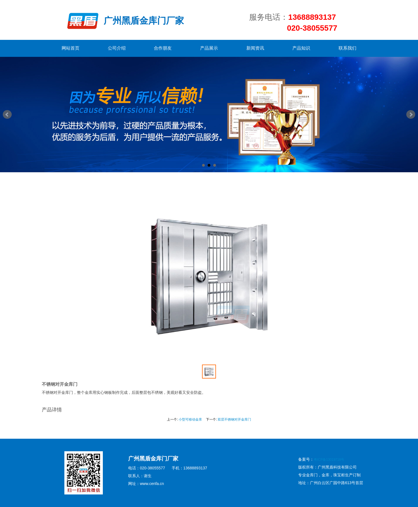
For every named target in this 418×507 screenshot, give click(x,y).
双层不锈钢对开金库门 (234, 419)
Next (410, 114)
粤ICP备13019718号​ (329, 460)
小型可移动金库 (190, 419)
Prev (7, 114)
